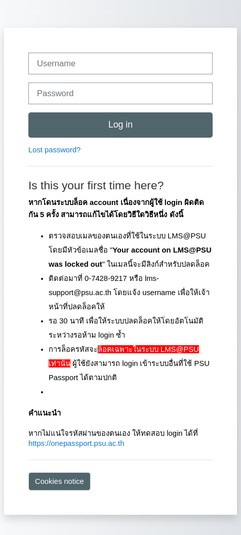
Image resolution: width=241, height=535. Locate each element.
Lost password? (54, 150)
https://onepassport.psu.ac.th (76, 443)
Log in (120, 124)
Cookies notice (59, 481)
